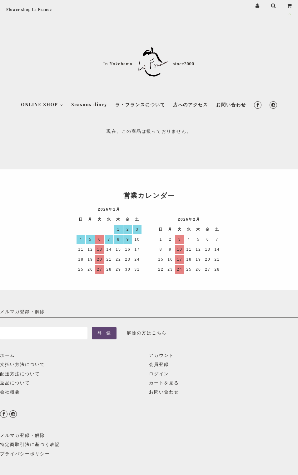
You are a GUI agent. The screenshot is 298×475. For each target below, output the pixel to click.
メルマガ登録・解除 (22, 435)
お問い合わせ (231, 93)
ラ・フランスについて (140, 93)
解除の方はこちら (147, 333)
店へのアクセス (190, 93)
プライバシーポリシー (25, 454)
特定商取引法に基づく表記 (30, 444)
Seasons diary (89, 93)
